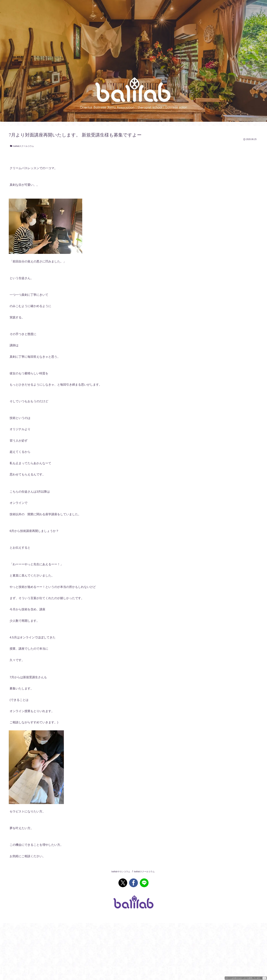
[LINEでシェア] (144, 882)
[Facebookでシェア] (133, 882)
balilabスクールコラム (22, 146)
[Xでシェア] (122, 882)
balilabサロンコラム (120, 871)
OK (264, 978)
